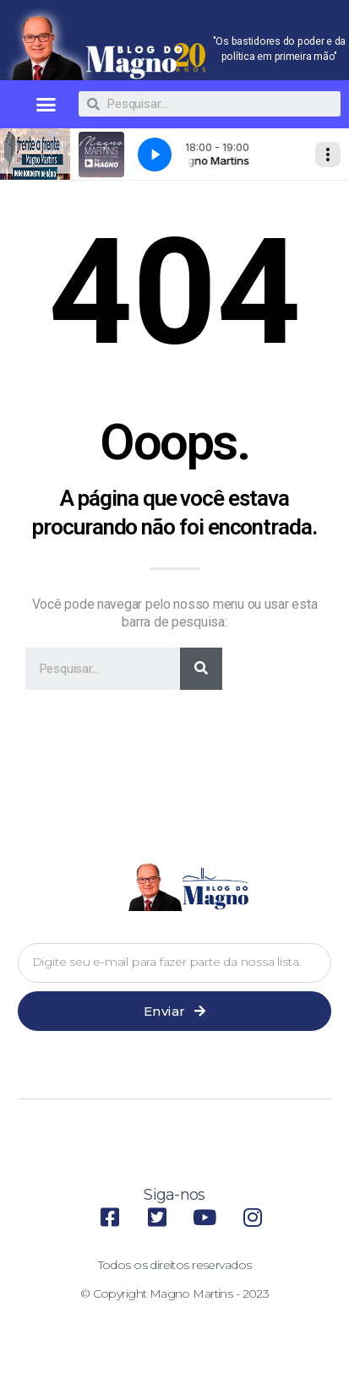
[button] (45, 105)
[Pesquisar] (201, 669)
